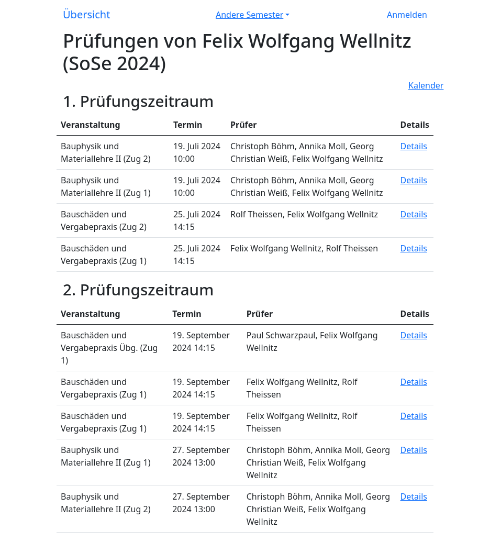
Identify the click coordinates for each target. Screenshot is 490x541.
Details (413, 146)
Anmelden (407, 14)
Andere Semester (249, 14)
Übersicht (86, 14)
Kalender (425, 85)
